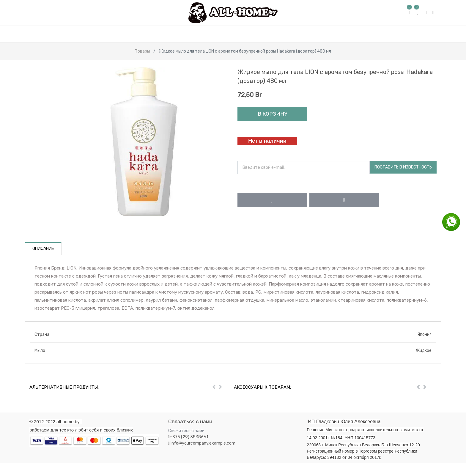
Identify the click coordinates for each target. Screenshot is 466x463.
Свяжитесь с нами (186, 430)
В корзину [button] (272, 114)
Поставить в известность (403, 167)
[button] (272, 200)
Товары (142, 51)
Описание (43, 248)
